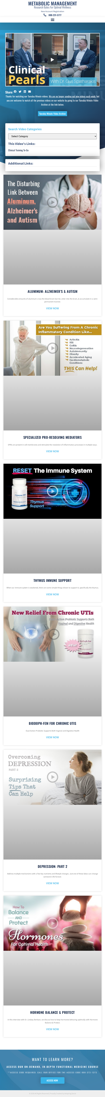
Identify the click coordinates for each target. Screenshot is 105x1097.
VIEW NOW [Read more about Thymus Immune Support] (52, 594)
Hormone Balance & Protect (52, 1012)
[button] (52, 20)
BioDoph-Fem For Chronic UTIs (52, 723)
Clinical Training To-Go (18, 150)
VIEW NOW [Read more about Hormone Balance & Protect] (52, 1029)
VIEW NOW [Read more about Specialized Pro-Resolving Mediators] (52, 451)
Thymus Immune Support (53, 580)
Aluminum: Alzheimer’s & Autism (52, 291)
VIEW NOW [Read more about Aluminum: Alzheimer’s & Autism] (52, 308)
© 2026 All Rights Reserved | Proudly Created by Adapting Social (52, 1093)
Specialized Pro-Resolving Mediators (52, 437)
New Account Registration (52, 11)
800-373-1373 (89, 1072)
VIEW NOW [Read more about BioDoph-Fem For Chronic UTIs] (52, 737)
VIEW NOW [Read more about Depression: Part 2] (52, 883)
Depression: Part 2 (52, 866)
